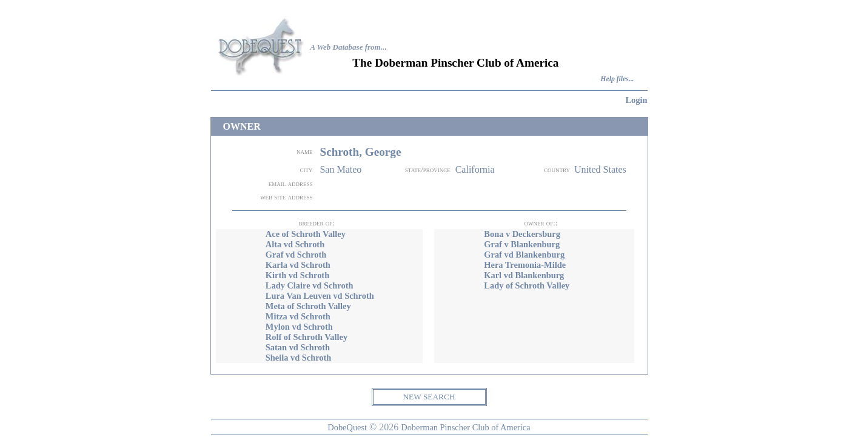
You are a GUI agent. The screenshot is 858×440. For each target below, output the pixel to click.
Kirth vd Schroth (297, 275)
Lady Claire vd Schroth (310, 285)
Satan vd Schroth (298, 347)
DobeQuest (347, 427)
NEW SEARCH (429, 396)
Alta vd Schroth (295, 244)
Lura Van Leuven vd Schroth (320, 296)
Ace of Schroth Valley (306, 234)
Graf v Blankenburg (522, 244)
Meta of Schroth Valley (308, 306)
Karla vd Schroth (298, 265)
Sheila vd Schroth (299, 357)
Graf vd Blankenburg (524, 254)
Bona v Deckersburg (522, 234)
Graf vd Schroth (296, 254)
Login (637, 100)
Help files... (617, 79)
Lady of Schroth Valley (526, 285)
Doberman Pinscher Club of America (465, 427)
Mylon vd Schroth (299, 327)
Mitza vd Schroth (298, 316)
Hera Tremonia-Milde (525, 265)
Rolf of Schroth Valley (306, 337)
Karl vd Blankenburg (524, 275)
